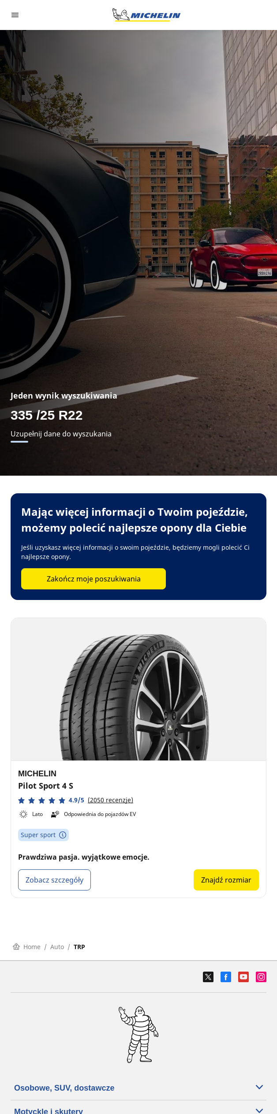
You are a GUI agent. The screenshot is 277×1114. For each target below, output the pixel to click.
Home (27, 947)
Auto (57, 947)
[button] (75, 800)
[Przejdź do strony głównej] (146, 15)
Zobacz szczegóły (54, 880)
